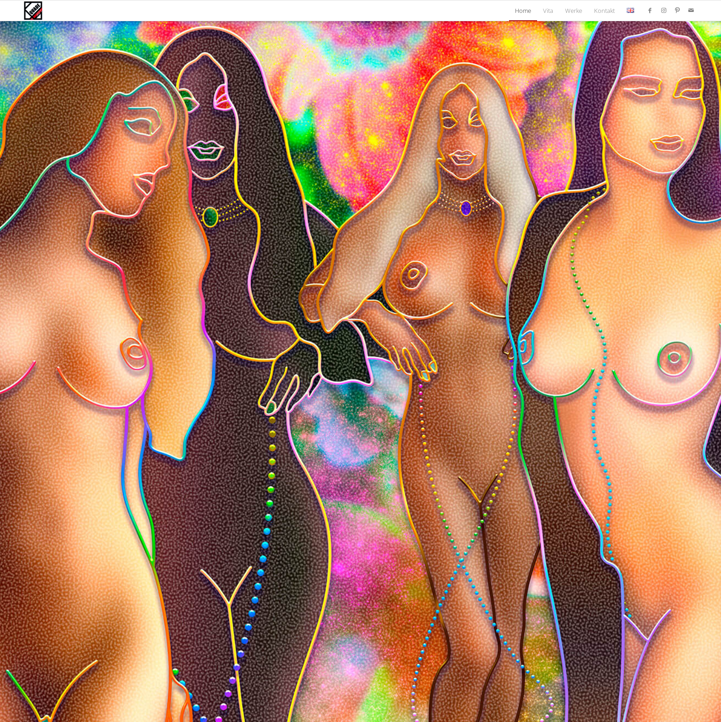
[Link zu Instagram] (663, 10)
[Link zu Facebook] (650, 10)
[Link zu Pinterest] (677, 10)
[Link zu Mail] (691, 10)
